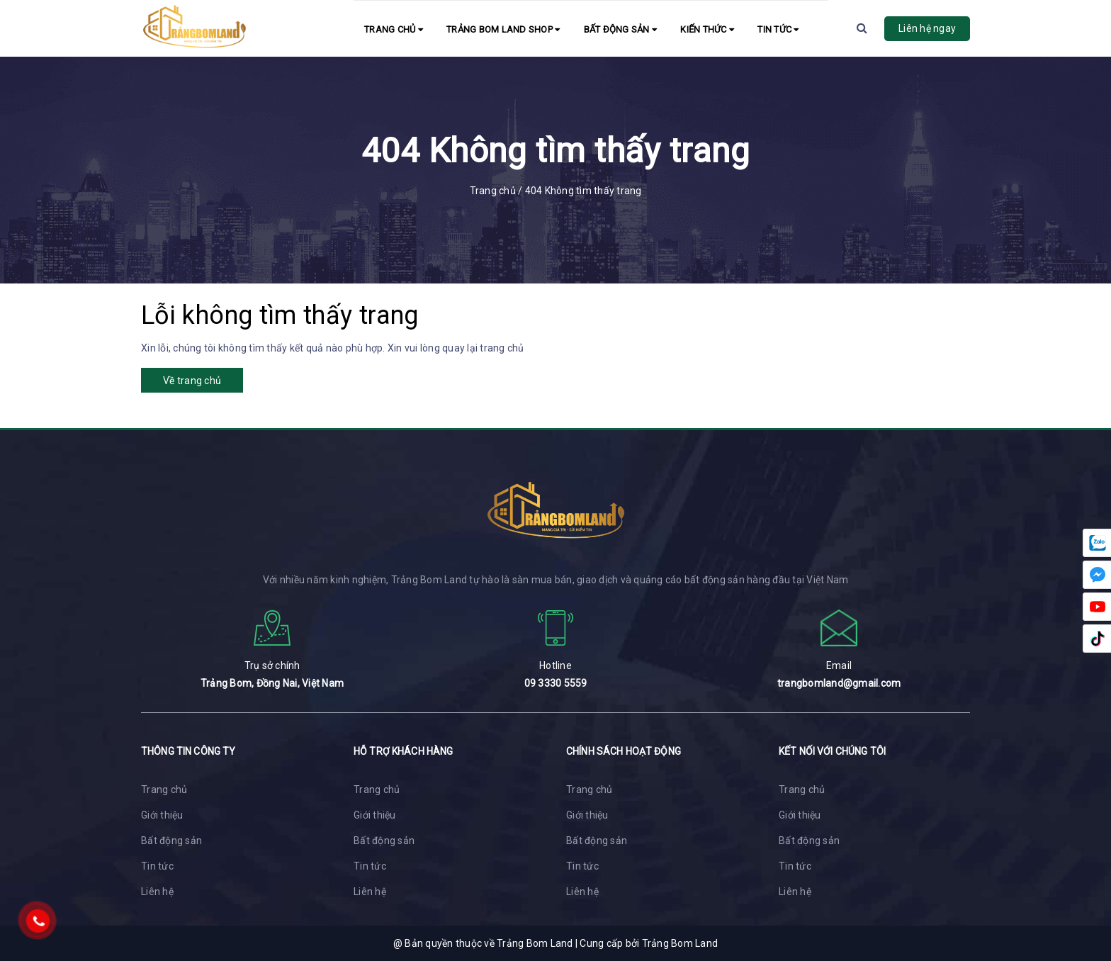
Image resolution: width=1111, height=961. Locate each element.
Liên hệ (157, 891)
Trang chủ (393, 29)
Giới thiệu (162, 815)
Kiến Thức (707, 29)
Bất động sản (621, 29)
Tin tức (778, 29)
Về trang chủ (192, 380)
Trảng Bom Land (680, 943)
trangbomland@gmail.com (839, 683)
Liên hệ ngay (927, 28)
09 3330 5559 (555, 683)
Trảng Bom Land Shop (503, 29)
